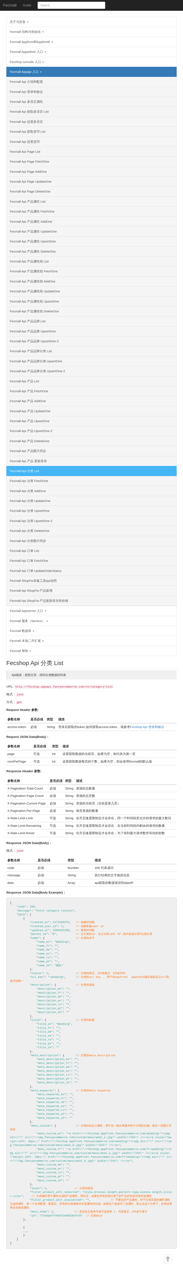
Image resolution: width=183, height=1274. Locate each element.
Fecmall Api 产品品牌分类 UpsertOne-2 (37, 371)
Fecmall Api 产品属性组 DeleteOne (34, 311)
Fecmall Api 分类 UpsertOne (29, 511)
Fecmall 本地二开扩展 (27, 640)
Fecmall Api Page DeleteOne (30, 191)
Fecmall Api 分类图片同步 (28, 541)
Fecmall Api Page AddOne (28, 171)
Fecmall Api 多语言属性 (26, 101)
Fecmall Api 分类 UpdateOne (30, 501)
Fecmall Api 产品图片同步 (28, 451)
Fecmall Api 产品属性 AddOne (31, 221)
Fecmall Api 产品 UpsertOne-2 (31, 431)
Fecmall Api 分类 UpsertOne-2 (31, 521)
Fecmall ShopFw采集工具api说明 (33, 580)
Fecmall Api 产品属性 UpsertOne (33, 241)
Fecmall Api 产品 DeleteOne (29, 441)
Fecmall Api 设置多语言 (26, 121)
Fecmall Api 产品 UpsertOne (29, 421)
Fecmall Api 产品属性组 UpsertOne (34, 301)
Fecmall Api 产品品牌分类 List (31, 351)
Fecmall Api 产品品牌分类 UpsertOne (36, 361)
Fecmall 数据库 (22, 631)
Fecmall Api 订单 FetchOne (29, 560)
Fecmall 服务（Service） (29, 621)
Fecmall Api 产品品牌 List (27, 321)
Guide (27, 5)
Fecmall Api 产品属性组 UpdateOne (35, 291)
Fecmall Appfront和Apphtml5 (31, 42)
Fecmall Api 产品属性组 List (29, 261)
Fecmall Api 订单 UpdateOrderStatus (35, 571)
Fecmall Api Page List (25, 151)
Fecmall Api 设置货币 (25, 141)
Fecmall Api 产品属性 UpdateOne (33, 231)
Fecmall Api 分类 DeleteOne (29, 531)
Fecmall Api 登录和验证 (26, 92)
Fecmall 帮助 (20, 651)
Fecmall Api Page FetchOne (29, 161)
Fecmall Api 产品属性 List (27, 201)
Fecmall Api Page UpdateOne (31, 181)
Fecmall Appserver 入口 (28, 611)
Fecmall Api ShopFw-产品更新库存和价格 (39, 600)
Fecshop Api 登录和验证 (147, 727)
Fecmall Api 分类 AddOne (28, 491)
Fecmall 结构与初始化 (27, 31)
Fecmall (9, 5)
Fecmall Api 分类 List (24, 471)
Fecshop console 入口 (27, 62)
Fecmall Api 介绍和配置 (26, 81)
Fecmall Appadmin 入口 (28, 52)
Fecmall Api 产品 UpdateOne (30, 411)
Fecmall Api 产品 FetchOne (29, 391)
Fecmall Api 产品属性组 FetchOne (34, 271)
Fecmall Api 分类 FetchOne (29, 481)
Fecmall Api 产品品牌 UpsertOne (33, 331)
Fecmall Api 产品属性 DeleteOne (33, 251)
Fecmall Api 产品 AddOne (28, 401)
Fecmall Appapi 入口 (26, 72)
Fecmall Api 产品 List (24, 381)
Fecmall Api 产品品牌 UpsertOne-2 (34, 341)
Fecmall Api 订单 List (24, 551)
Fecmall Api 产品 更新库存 (28, 461)
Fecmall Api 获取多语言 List (29, 111)
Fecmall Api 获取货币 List (27, 131)
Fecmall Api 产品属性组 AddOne (32, 281)
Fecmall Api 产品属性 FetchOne (32, 211)
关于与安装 (19, 22)
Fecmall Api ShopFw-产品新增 (31, 590)
